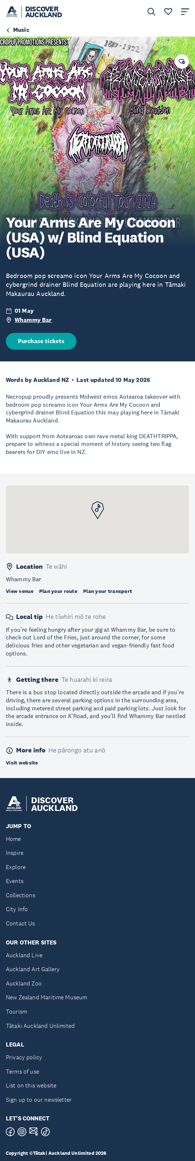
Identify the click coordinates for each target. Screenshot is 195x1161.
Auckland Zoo (24, 983)
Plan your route (58, 591)
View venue (19, 591)
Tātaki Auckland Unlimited (40, 1026)
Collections (20, 895)
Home (13, 839)
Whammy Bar (33, 320)
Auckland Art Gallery (33, 969)
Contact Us (20, 923)
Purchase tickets (41, 341)
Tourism (16, 1011)
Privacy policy (24, 1057)
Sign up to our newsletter (39, 1100)
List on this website (31, 1085)
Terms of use (22, 1071)
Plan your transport (107, 591)
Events (14, 881)
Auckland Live (24, 955)
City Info (17, 909)
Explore (16, 867)
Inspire (14, 853)
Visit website (22, 762)
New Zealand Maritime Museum (46, 997)
